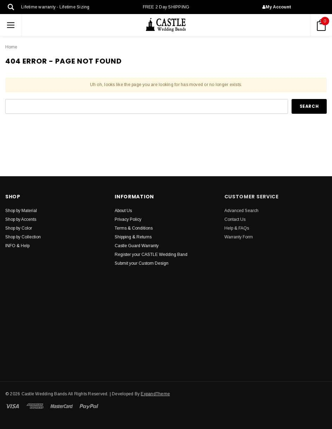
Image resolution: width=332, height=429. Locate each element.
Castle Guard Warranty (137, 245)
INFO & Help (17, 245)
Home (11, 47)
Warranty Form (238, 237)
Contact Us (234, 219)
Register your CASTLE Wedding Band (151, 254)
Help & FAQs (236, 228)
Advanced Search (241, 210)
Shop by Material (21, 210)
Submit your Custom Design (141, 263)
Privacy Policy (128, 219)
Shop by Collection (23, 237)
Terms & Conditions (134, 228)
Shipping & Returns (133, 237)
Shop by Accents (20, 219)
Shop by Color (18, 228)
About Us (123, 210)
